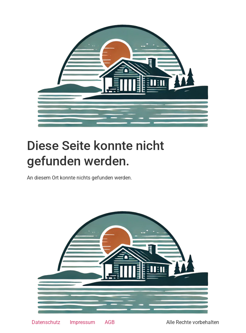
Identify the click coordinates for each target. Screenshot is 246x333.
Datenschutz (46, 322)
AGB (110, 322)
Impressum (82, 322)
